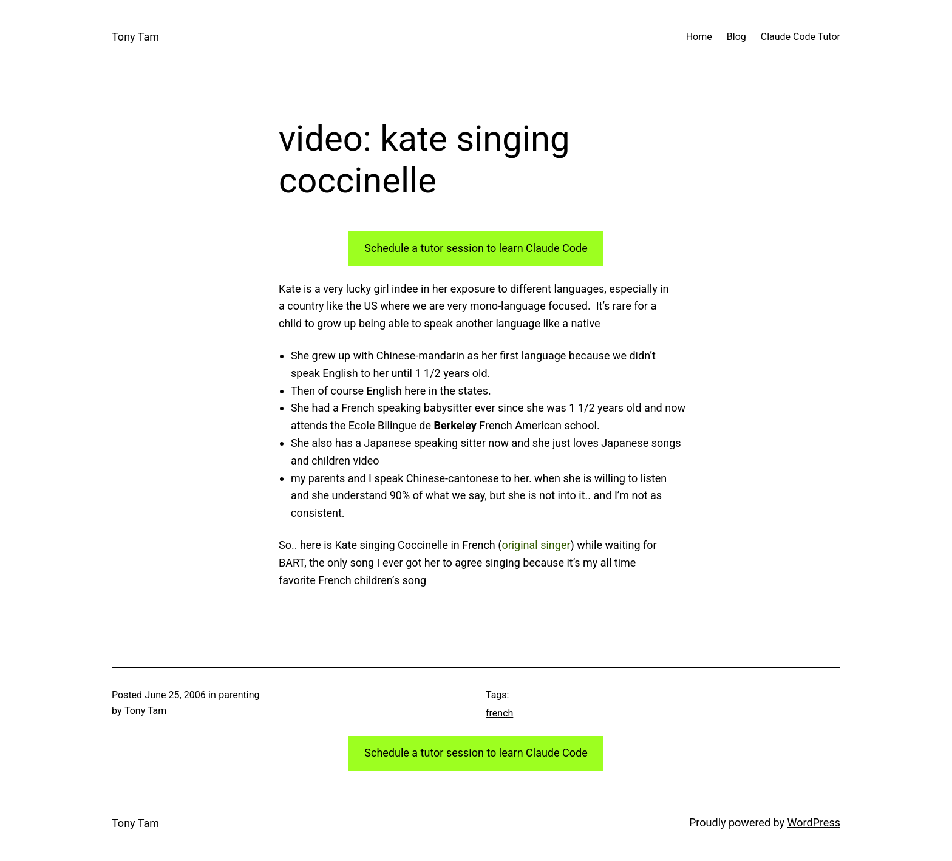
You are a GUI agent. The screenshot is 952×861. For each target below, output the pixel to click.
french (499, 713)
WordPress (813, 822)
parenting (239, 695)
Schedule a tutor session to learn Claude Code (475, 248)
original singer (535, 545)
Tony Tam (135, 36)
